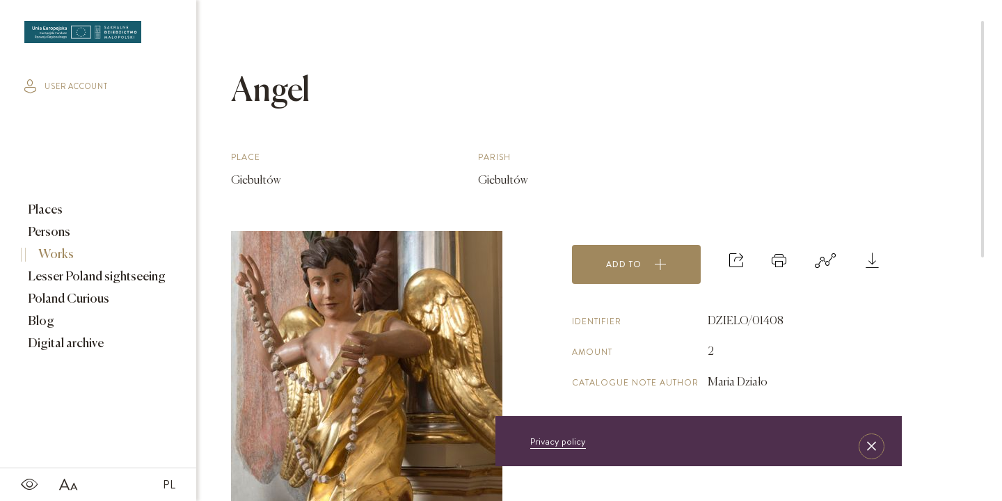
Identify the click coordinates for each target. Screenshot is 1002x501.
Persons (48, 232)
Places (44, 210)
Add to (636, 264)
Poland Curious (67, 299)
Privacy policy (558, 441)
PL (169, 484)
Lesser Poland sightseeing (96, 277)
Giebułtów (255, 180)
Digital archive (65, 343)
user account (66, 86)
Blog (40, 321)
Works (55, 254)
